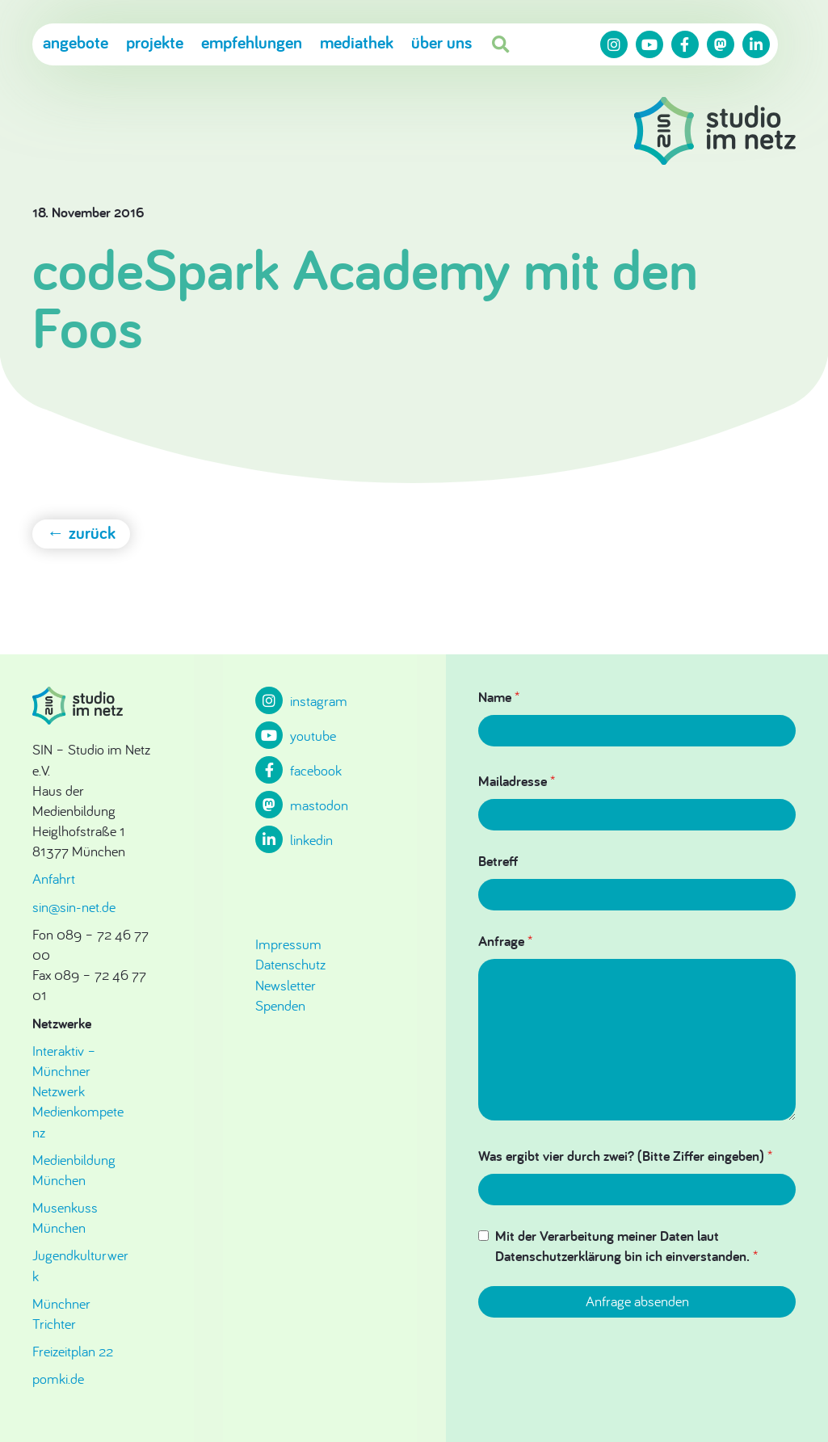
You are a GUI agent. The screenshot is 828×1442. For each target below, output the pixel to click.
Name (498, 696)
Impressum (288, 944)
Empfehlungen (251, 43)
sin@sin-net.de (74, 907)
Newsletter (285, 985)
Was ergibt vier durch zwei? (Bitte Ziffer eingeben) (625, 1155)
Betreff (498, 860)
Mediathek (356, 43)
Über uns (441, 43)
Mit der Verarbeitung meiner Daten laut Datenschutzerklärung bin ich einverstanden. (626, 1245)
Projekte (154, 43)
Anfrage (505, 940)
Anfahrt (53, 878)
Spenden (280, 1005)
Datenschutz (290, 964)
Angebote (75, 43)
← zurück (81, 532)
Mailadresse (516, 780)
